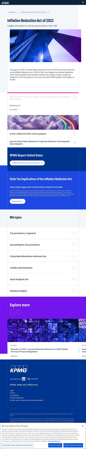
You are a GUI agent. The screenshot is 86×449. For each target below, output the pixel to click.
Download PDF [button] (17, 201)
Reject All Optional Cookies (73, 445)
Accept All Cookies (55, 445)
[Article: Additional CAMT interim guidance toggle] (74, 133)
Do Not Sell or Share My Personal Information (26, 400)
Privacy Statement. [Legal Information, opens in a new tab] (54, 441)
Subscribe (33, 379)
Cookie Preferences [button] (17, 398)
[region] (43, 436)
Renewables (13, 12)
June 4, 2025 (13, 109)
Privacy (12, 393)
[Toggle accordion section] (73, 233)
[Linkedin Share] (23, 378)
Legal (12, 390)
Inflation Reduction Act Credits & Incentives (35, 12)
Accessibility (14, 395)
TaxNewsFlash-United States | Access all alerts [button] (27, 163)
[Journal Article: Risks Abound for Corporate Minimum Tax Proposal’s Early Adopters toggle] (74, 142)
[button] (83, 2)
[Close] (82, 426)
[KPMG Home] (5, 2)
